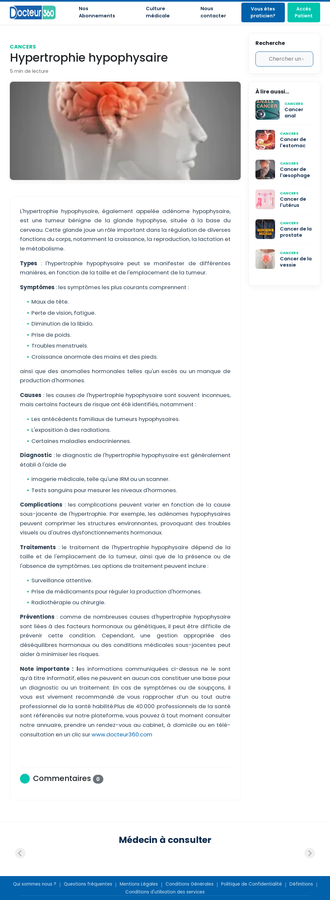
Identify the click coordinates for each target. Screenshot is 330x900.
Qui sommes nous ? (34, 884)
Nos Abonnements (97, 12)
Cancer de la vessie (296, 261)
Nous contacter (213, 12)
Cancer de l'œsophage (295, 172)
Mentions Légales (139, 884)
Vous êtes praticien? (263, 12)
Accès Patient (304, 12)
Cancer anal (294, 112)
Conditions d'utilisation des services (165, 892)
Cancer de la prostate (296, 232)
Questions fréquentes (88, 884)
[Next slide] (309, 853)
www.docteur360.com (121, 734)
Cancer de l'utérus (293, 202)
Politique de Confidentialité (251, 884)
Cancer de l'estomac (293, 142)
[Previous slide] (20, 853)
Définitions (301, 884)
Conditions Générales (189, 884)
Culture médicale (158, 12)
